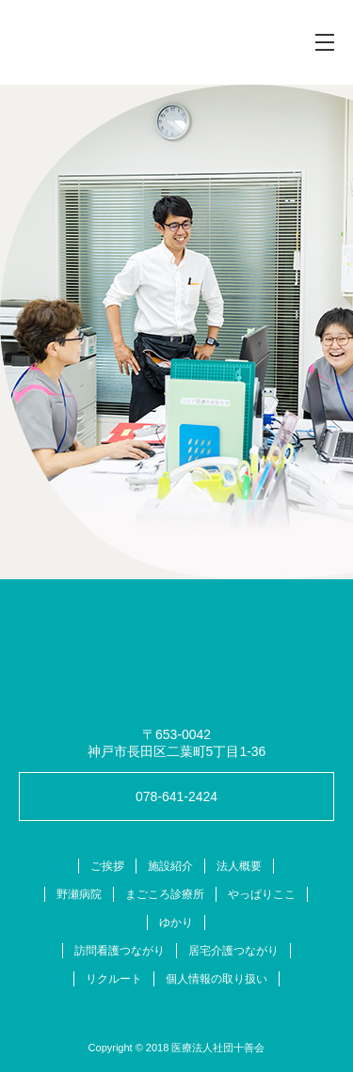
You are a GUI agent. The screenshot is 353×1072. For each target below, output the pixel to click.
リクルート (114, 978)
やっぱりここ (262, 894)
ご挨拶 (107, 866)
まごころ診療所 (164, 894)
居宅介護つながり (233, 950)
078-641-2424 (176, 796)
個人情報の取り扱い (216, 978)
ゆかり (176, 922)
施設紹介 (170, 866)
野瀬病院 (79, 894)
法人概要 (239, 866)
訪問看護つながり (119, 950)
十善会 (107, 42)
